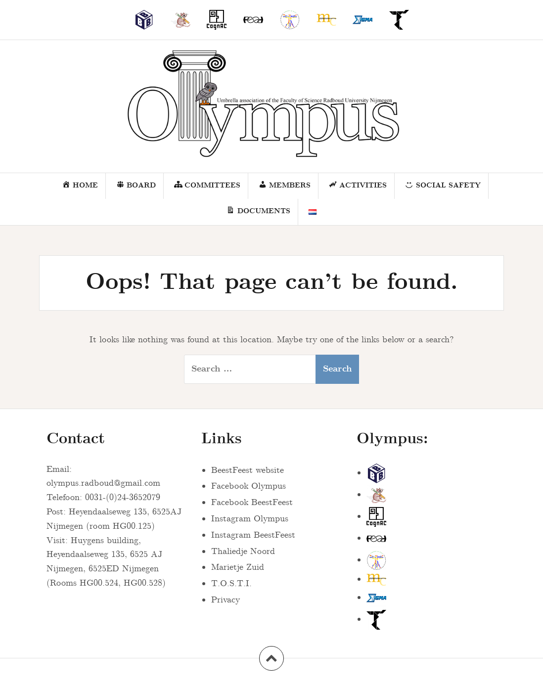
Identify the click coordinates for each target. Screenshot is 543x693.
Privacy (225, 600)
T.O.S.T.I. (231, 584)
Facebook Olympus (248, 486)
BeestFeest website (247, 470)
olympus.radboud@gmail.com (103, 483)
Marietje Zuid (237, 567)
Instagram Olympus (249, 519)
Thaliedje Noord (243, 551)
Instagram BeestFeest (253, 535)
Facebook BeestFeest (252, 502)
